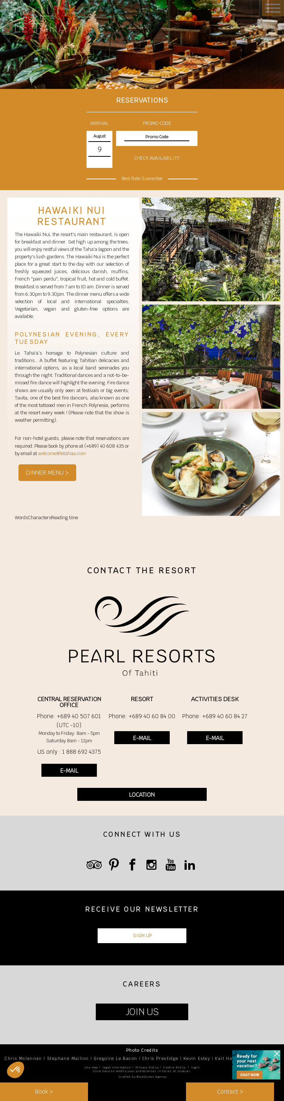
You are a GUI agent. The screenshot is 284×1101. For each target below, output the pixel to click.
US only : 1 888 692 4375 (69, 751)
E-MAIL (69, 770)
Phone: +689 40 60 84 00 (142, 716)
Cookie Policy (174, 1067)
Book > (44, 1091)
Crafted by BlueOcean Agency (143, 1076)
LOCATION (142, 794)
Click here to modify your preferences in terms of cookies (142, 1071)
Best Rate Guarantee (142, 179)
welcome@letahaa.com (62, 453)
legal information (117, 1067)
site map (91, 1067)
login (196, 1067)
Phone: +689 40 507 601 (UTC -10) (69, 721)
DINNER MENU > (47, 473)
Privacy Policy (147, 1067)
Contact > (230, 1091)
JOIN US (142, 1012)
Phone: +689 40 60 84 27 (214, 716)
